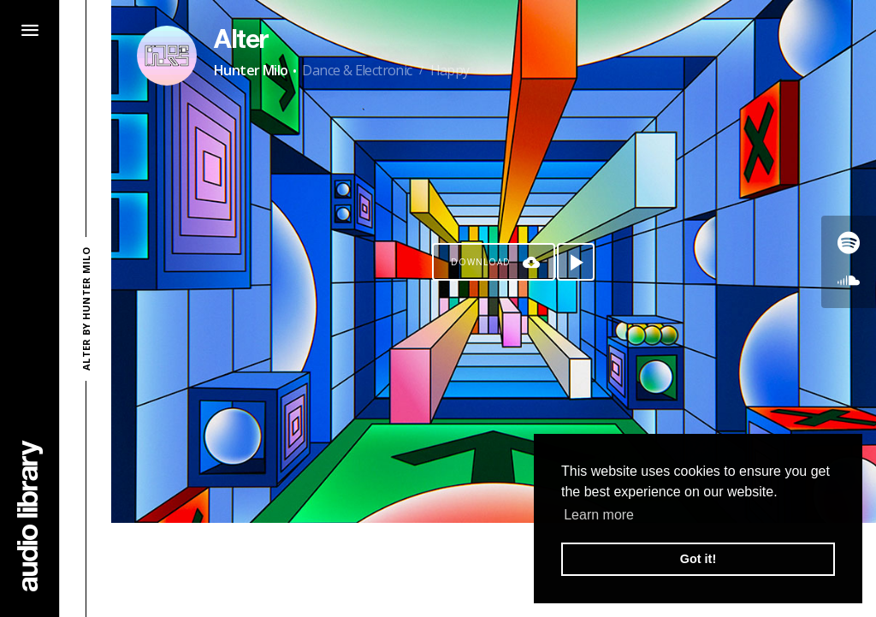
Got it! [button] (698, 559)
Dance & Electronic (356, 70)
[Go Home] (30, 515)
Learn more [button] (599, 514)
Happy (450, 70)
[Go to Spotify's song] (848, 243)
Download (481, 262)
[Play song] (576, 262)
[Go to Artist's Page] (167, 56)
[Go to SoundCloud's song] (848, 281)
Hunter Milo (250, 70)
